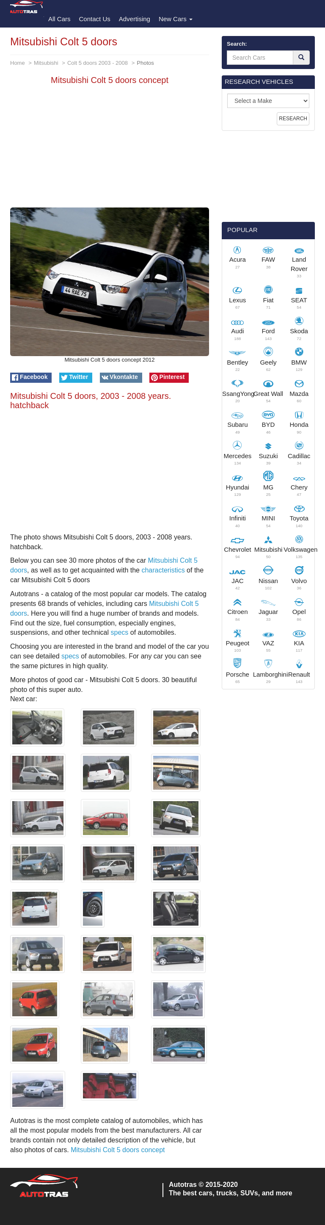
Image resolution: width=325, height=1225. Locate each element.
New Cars (176, 18)
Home (17, 63)
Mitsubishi (46, 63)
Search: (237, 44)
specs (119, 632)
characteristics (163, 570)
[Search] (301, 57)
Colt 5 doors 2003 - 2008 (97, 63)
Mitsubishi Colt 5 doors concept (118, 1149)
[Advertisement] (110, 148)
